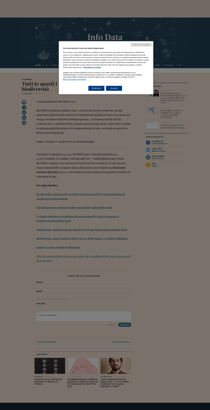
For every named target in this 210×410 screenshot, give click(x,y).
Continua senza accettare (141, 45)
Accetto (114, 88)
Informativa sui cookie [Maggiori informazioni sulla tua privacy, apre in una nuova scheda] (92, 67)
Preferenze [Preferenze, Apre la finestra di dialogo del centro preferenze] (96, 88)
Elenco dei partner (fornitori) (74, 80)
